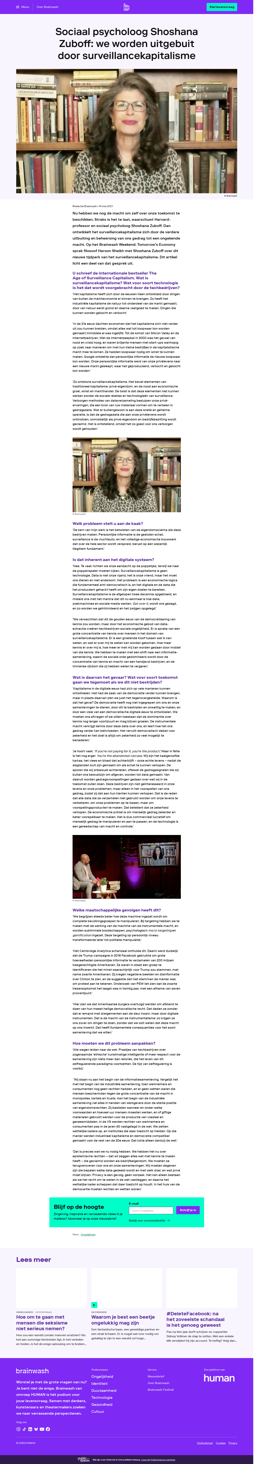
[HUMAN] (219, 1378)
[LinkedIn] (30, 1429)
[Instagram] (18, 1429)
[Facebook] (48, 1429)
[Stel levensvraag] (222, 7)
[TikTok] (24, 1429)
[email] (151, 1210)
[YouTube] (42, 1429)
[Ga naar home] (126, 7)
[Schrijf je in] (188, 1210)
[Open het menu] (22, 7)
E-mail (133, 1203)
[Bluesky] (36, 1429)
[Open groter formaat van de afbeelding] (127, 474)
